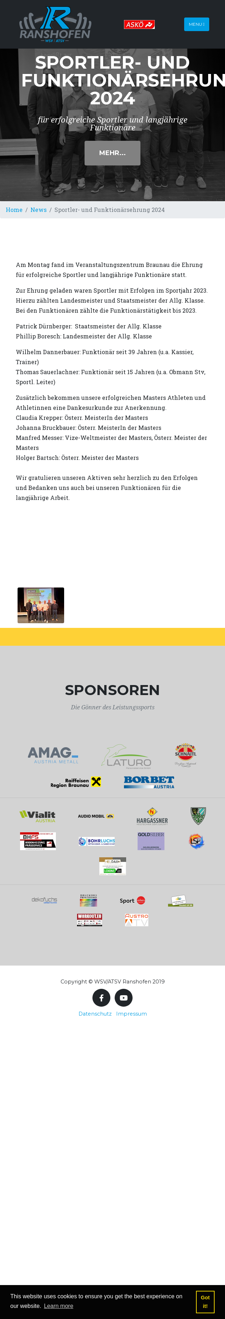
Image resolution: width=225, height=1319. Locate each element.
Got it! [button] (205, 1302)
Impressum (131, 1014)
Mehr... (112, 153)
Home (14, 209)
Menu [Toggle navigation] (197, 24)
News (38, 209)
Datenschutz (95, 1014)
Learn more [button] (58, 1306)
